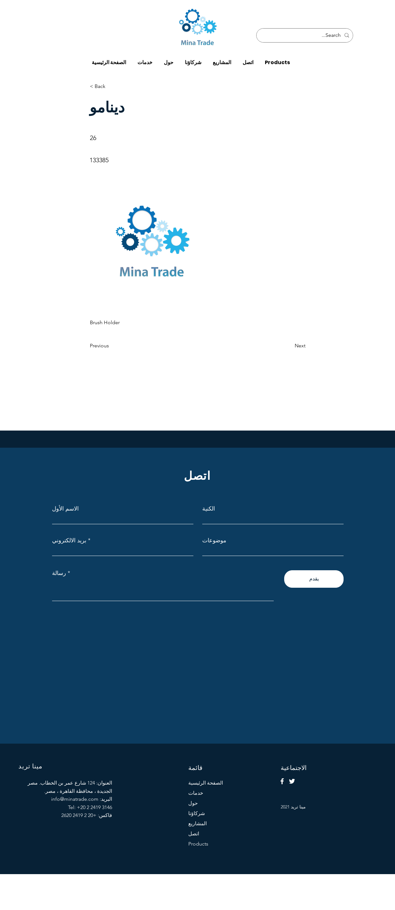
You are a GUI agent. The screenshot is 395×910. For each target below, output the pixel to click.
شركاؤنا (196, 813)
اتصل (193, 834)
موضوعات (214, 540)
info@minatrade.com (74, 799)
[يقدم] (314, 579)
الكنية (208, 509)
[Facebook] (282, 781)
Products (198, 844)
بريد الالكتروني (69, 540)
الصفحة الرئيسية (205, 783)
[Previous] (111, 345)
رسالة (59, 573)
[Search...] (305, 35)
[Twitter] (292, 781)
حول (193, 803)
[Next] (289, 345)
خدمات (195, 793)
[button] (277, 59)
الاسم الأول (65, 509)
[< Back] (111, 86)
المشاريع (197, 823)
